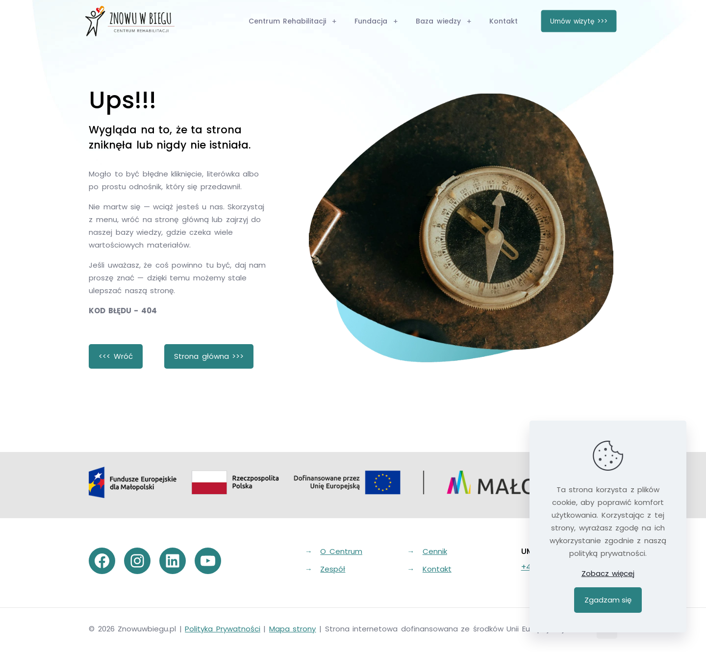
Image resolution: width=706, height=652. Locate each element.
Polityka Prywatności (222, 629)
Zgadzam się (607, 600)
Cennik (435, 551)
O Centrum (341, 551)
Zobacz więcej (608, 573)
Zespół (332, 569)
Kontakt (437, 569)
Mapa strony (292, 629)
